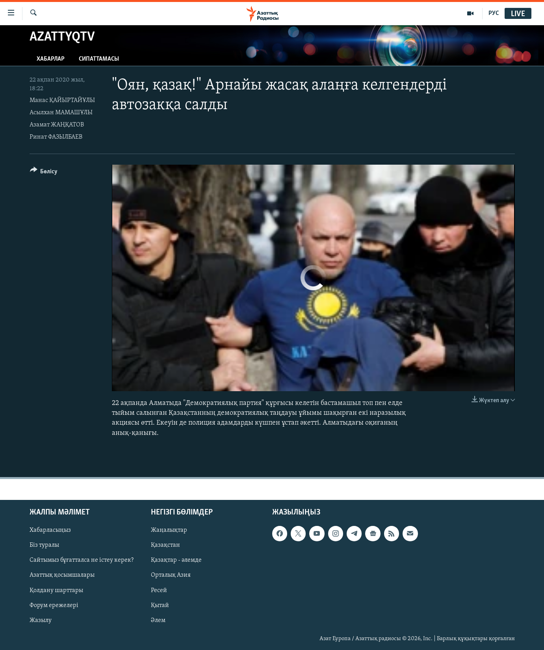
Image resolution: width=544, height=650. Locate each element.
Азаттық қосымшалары (62, 575)
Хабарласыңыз (50, 530)
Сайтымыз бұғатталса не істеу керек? (82, 560)
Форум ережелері (54, 605)
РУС (493, 13)
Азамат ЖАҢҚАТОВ (57, 125)
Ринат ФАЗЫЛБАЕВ (56, 137)
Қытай (160, 605)
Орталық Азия (171, 575)
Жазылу (41, 620)
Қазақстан (165, 545)
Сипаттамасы (99, 59)
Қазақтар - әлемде (176, 560)
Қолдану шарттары (56, 590)
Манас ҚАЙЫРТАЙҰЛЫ (62, 100)
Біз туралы (44, 545)
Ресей (159, 590)
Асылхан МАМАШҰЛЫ (61, 113)
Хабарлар (51, 59)
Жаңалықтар (169, 530)
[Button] (44, 173)
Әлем (158, 620)
